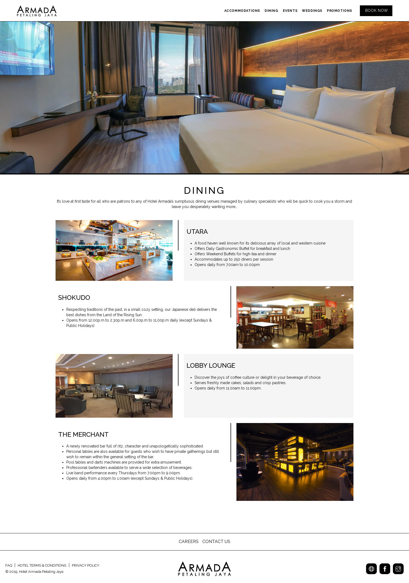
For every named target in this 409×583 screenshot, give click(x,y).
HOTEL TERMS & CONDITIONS (42, 565)
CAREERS (189, 541)
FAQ (8, 565)
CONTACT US (216, 541)
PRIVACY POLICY (85, 565)
